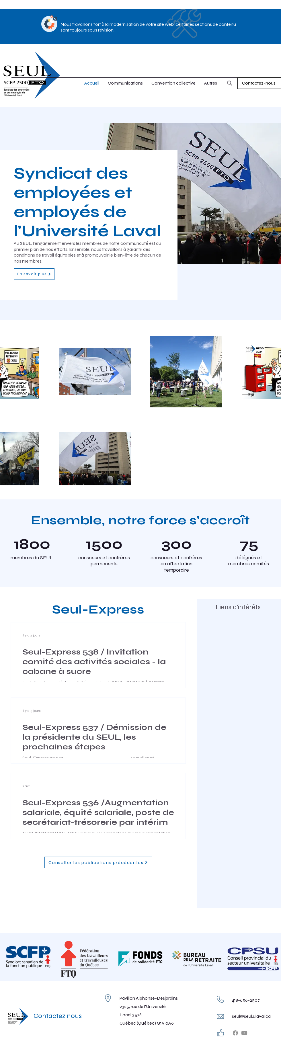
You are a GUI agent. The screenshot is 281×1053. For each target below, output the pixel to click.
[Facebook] (235, 1032)
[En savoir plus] (34, 274)
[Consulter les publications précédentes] (98, 862)
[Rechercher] (229, 83)
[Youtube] (244, 1032)
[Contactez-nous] (259, 83)
